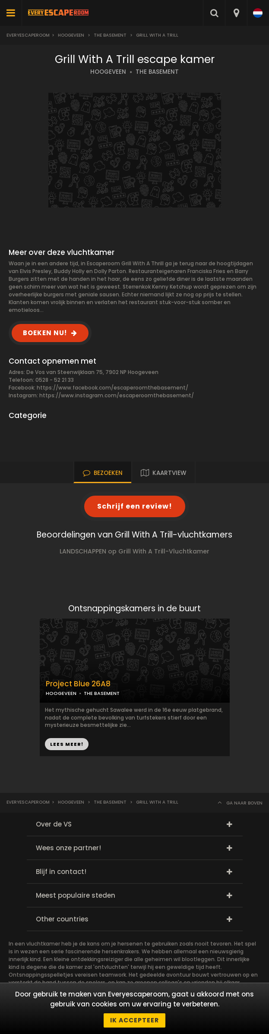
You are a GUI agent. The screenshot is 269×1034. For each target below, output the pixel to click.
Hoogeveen (71, 35)
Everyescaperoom (28, 35)
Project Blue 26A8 (78, 683)
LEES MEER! (66, 744)
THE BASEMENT (157, 72)
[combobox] (236, 13)
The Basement (110, 35)
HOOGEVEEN (108, 72)
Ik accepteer (134, 1020)
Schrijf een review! (134, 506)
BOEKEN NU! (45, 332)
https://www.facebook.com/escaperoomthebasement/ (112, 387)
